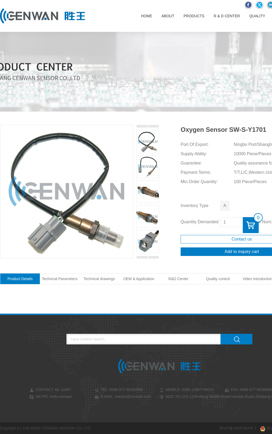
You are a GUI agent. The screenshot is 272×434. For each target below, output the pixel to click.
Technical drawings (99, 279)
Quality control (218, 279)
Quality (257, 16)
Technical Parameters (60, 279)
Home (146, 16)
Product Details (20, 279)
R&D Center (178, 279)
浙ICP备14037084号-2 (237, 428)
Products (194, 16)
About (168, 16)
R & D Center (227, 16)
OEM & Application (138, 279)
